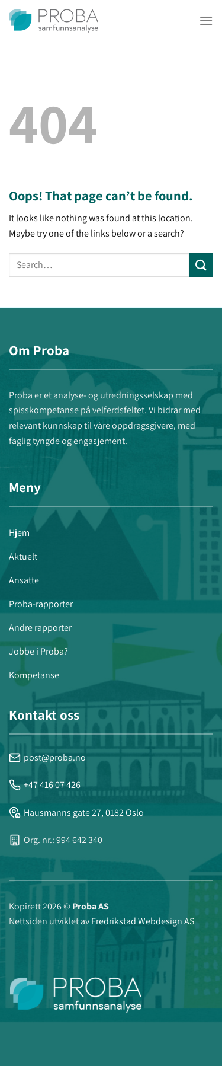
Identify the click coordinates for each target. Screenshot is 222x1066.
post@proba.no (47, 757)
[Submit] (201, 264)
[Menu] (206, 20)
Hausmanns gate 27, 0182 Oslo (76, 812)
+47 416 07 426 (45, 784)
